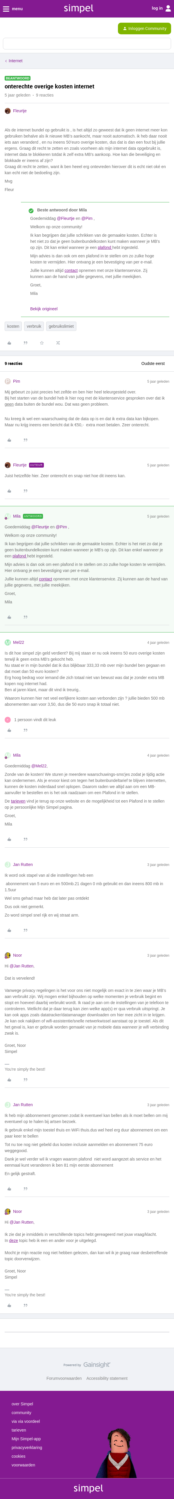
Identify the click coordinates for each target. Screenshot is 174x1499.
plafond (105, 247)
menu (13, 9)
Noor (17, 955)
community (21, 1412)
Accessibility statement (107, 1378)
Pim (16, 381)
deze (13, 1240)
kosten (13, 326)
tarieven (18, 801)
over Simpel (22, 1404)
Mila (17, 516)
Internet (15, 60)
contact (71, 270)
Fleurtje (20, 110)
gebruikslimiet (61, 326)
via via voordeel (26, 1421)
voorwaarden (23, 1465)
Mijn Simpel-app (26, 1438)
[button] (6, 29)
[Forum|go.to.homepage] (30, 28)
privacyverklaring (27, 1447)
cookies (18, 1456)
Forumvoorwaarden (64, 1378)
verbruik (34, 326)
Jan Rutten (23, 864)
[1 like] (30, 720)
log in (161, 8)
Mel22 (18, 642)
